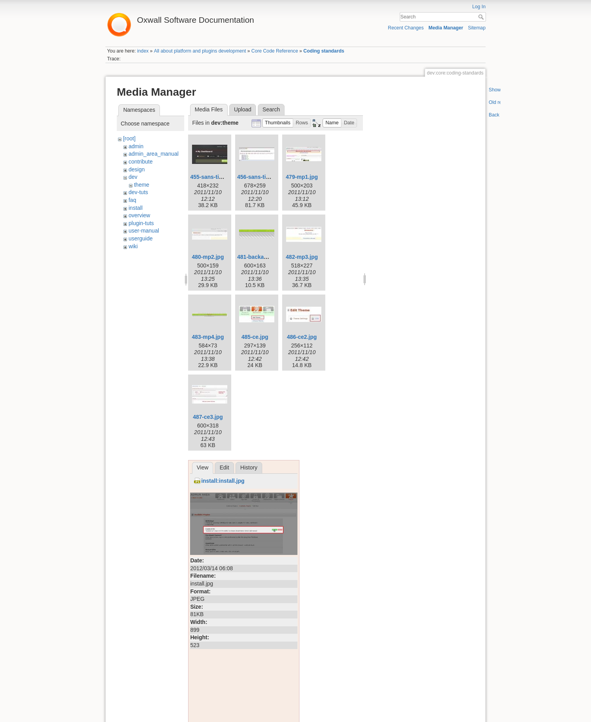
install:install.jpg (222, 481)
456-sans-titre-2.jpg (262, 177)
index (143, 51)
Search (482, 17)
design (137, 169)
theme (141, 185)
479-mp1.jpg (302, 177)
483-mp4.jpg (208, 337)
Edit (224, 467)
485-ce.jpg (254, 337)
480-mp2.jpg (208, 257)
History (248, 467)
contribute (140, 161)
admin (136, 146)
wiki (133, 246)
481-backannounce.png (267, 257)
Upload (242, 109)
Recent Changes (406, 28)
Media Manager (445, 28)
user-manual (144, 230)
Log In (479, 6)
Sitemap (477, 28)
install (136, 208)
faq (132, 200)
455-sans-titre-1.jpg (215, 177)
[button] (278, 122)
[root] (129, 138)
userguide (141, 238)
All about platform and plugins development (200, 51)
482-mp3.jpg (302, 257)
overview (139, 215)
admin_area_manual (154, 154)
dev (133, 177)
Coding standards (323, 51)
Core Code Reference (274, 51)
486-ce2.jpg (302, 337)
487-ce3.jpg (208, 417)
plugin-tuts (141, 223)
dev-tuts (138, 192)
